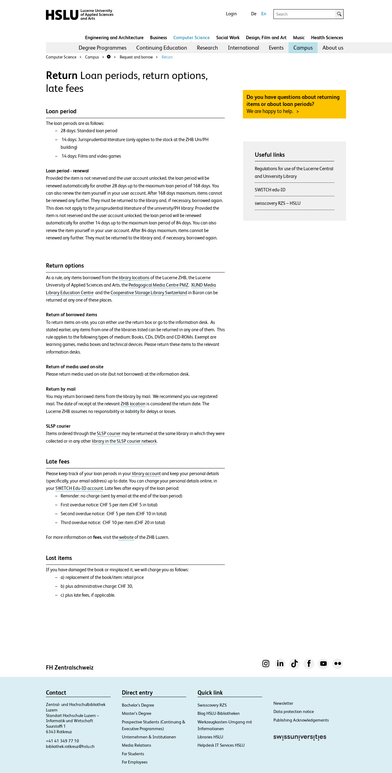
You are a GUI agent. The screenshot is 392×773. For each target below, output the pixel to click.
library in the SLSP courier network (124, 441)
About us (332, 47)
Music (299, 37)
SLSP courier (109, 433)
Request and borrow (136, 57)
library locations (134, 277)
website (126, 537)
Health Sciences (327, 37)
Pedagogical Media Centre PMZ (158, 285)
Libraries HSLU (210, 736)
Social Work (227, 37)
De (253, 13)
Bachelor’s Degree (138, 705)
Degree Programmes (102, 47)
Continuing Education (161, 47)
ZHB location (133, 403)
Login (231, 13)
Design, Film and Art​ (266, 37)
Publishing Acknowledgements (301, 720)
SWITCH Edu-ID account (79, 488)
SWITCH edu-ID (270, 189)
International (243, 47)
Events (276, 47)
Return (167, 57)
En (263, 13)
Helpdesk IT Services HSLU (221, 745)
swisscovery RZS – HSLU (277, 203)
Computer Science (191, 37)
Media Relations (136, 745)
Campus (303, 47)
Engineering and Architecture (114, 37)
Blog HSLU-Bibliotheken (219, 713)
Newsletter (283, 703)
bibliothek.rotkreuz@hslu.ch (70, 746)
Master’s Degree (136, 713)
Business (158, 37)
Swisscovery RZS (212, 705)
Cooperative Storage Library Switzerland (149, 292)
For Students (133, 753)
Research (207, 47)
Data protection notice (293, 711)
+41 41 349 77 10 (62, 740)
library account (146, 473)
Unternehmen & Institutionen (149, 736)
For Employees (135, 762)
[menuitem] (102, 47)
